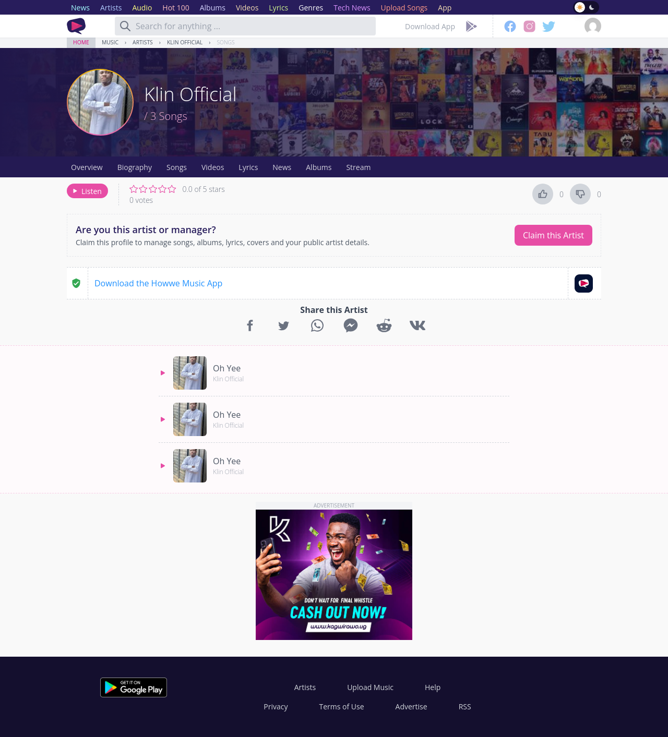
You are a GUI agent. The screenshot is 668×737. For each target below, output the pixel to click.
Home (81, 42)
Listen (86, 191)
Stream (358, 167)
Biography (134, 167)
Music (110, 42)
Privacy (276, 706)
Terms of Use (341, 706)
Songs (225, 42)
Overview (87, 167)
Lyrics (248, 167)
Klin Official (184, 42)
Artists (143, 42)
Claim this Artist (553, 235)
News (281, 167)
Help (432, 687)
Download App (430, 26)
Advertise (411, 706)
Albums (318, 167)
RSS (465, 706)
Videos (212, 167)
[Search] (125, 26)
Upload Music (370, 687)
